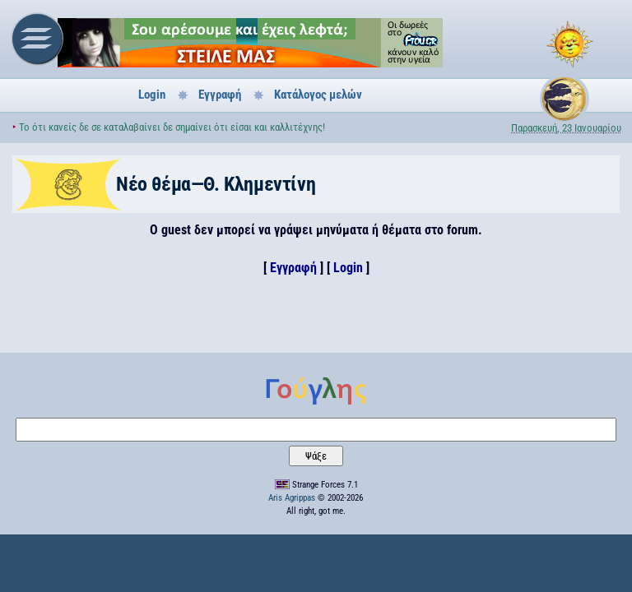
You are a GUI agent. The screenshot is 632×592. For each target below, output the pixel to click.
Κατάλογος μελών (318, 94)
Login (151, 94)
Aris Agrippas (291, 498)
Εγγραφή (219, 94)
